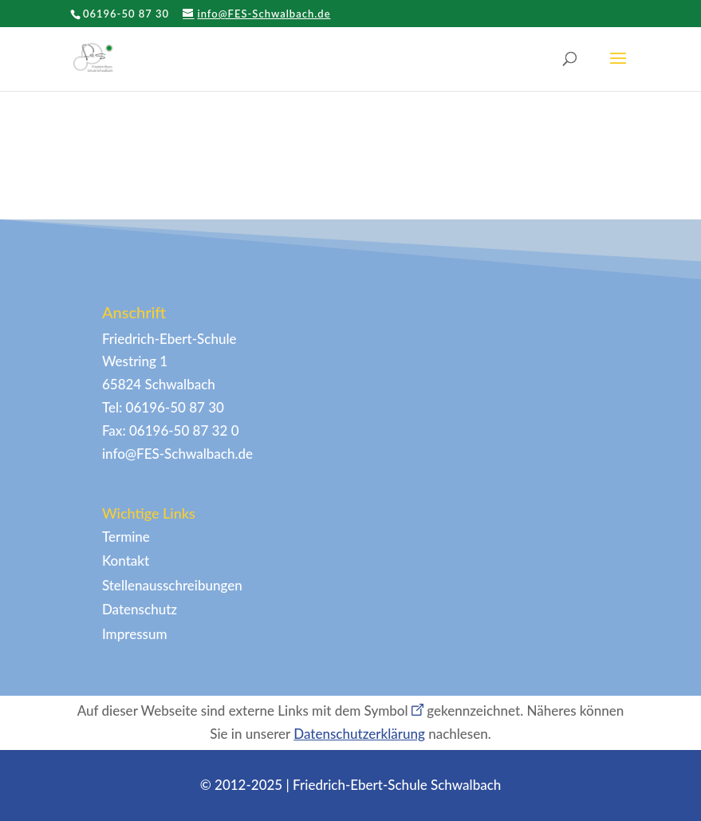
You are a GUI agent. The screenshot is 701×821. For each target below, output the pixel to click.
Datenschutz (139, 609)
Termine (126, 536)
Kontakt (125, 560)
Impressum (134, 634)
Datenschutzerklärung (359, 733)
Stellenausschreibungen (172, 585)
